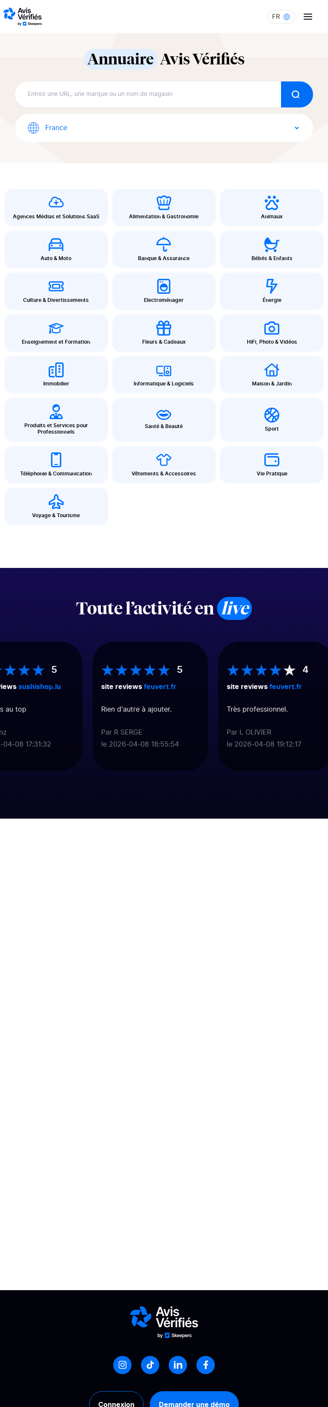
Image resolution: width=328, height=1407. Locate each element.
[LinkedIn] (178, 1365)
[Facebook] (205, 1365)
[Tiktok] (150, 1365)
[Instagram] (122, 1365)
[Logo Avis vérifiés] (22, 17)
